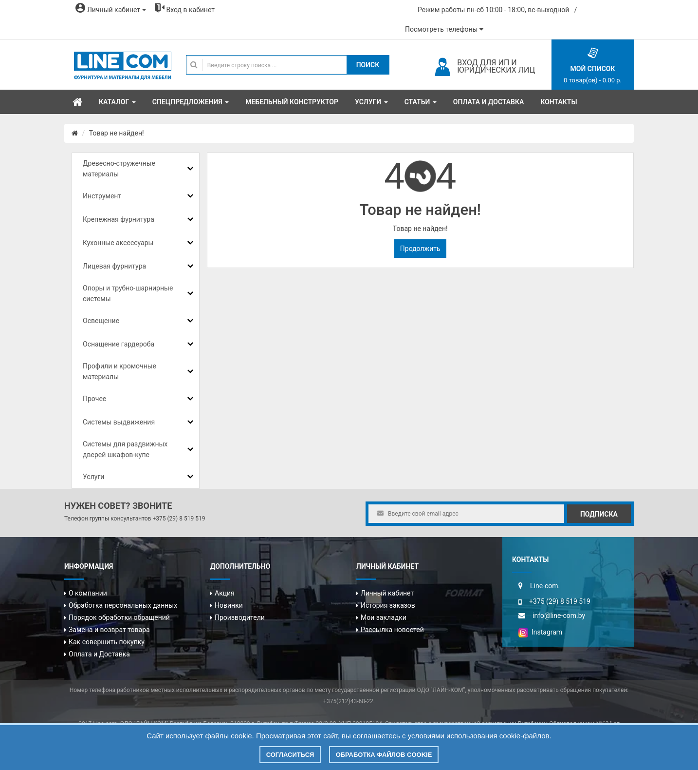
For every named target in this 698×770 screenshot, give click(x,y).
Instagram (540, 632)
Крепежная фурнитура (118, 219)
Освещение (101, 321)
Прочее (94, 399)
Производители (240, 617)
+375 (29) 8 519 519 (178, 518)
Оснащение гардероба (118, 344)
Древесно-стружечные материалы (119, 168)
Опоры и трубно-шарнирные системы (128, 293)
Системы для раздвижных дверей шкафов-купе (125, 449)
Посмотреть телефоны (444, 29)
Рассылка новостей (392, 630)
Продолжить (420, 248)
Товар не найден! (116, 133)
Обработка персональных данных (123, 605)
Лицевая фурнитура (114, 266)
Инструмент (102, 196)
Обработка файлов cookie (384, 754)
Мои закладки (383, 617)
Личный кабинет (387, 593)
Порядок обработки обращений (119, 617)
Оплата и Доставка (99, 654)
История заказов (388, 605)
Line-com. (545, 586)
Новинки (229, 605)
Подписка (599, 514)
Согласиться (290, 754)
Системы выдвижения (119, 422)
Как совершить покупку (107, 642)
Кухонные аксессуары (118, 243)
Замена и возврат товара (109, 630)
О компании (88, 593)
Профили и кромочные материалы (119, 371)
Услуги (93, 477)
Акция (225, 593)
